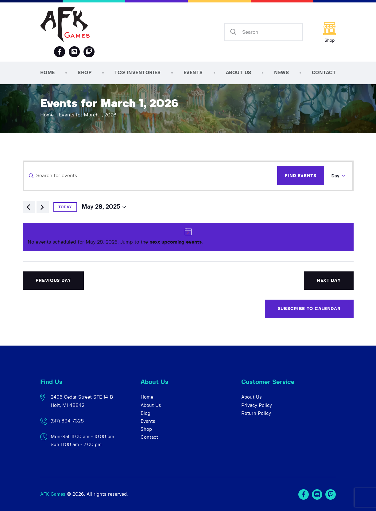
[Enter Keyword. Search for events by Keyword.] (150, 176)
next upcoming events (175, 242)
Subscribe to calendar (309, 309)
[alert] (188, 237)
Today (65, 207)
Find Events (300, 176)
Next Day (329, 280)
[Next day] (43, 207)
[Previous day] (29, 207)
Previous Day (53, 280)
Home (47, 114)
